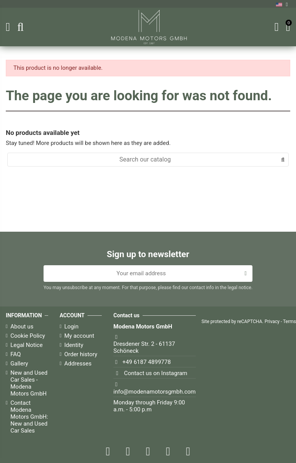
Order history (81, 354)
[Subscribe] (245, 273)
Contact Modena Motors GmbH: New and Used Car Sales (29, 416)
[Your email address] (141, 274)
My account (79, 335)
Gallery (19, 363)
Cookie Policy (27, 335)
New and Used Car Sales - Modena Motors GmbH (28, 383)
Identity (73, 345)
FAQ (15, 354)
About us (22, 326)
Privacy (271, 321)
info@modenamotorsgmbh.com (154, 391)
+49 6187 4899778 (147, 362)
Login (71, 326)
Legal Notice (26, 345)
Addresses (78, 363)
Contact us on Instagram (155, 373)
